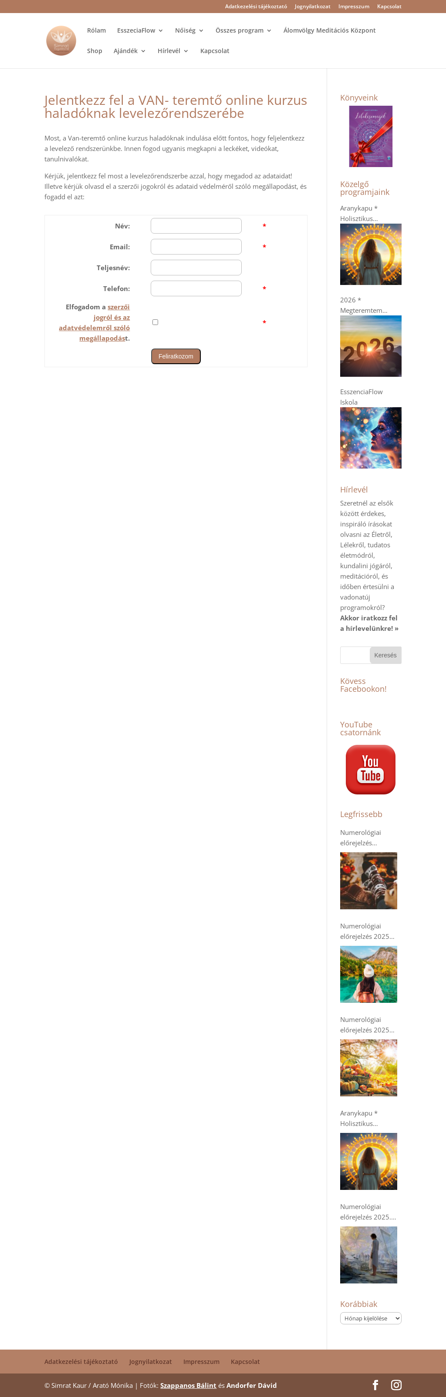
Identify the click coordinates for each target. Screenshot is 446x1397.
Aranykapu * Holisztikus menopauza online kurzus (368, 1119)
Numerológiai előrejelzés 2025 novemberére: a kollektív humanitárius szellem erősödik (365, 931)
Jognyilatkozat (313, 7)
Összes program (240, 30)
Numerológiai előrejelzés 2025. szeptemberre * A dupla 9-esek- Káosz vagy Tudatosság (370, 1212)
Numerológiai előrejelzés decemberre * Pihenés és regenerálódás (361, 838)
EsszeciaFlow (136, 30)
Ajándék (126, 51)
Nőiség (185, 30)
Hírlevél (169, 51)
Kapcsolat (389, 7)
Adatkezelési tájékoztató (256, 7)
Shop (94, 51)
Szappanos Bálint (188, 1385)
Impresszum (353, 7)
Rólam (96, 30)
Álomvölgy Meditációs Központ (330, 30)
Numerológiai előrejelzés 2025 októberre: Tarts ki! (368, 1025)
